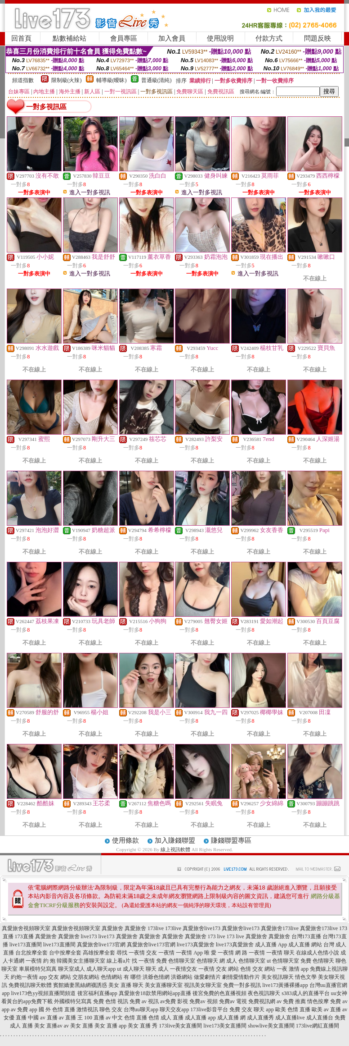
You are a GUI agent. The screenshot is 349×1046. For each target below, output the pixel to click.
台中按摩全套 (65, 953)
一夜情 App (189, 953)
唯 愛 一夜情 (219, 953)
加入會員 (171, 38)
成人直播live (290, 1017)
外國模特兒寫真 (73, 1001)
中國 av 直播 (42, 1017)
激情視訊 (87, 1009)
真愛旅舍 (112, 928)
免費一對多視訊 (242, 985)
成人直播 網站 (305, 944)
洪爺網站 (181, 977)
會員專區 (123, 38)
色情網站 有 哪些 (121, 977)
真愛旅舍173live (280, 928)
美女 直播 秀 (142, 1026)
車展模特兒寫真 (38, 969)
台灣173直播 (306, 936)
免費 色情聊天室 (175, 961)
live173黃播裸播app (285, 985)
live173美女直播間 (224, 1026)
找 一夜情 (143, 961)
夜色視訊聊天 (264, 993)
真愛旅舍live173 (201, 928)
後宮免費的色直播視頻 (219, 993)
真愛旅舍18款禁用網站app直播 (155, 993)
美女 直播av (48, 1026)
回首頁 (21, 38)
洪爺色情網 (156, 977)
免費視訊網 (261, 1001)
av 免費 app (24, 1009)
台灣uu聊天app (141, 1009)
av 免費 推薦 (291, 1001)
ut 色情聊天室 (283, 961)
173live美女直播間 (180, 1026)
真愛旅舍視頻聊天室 (26, 928)
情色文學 (306, 977)
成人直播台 (319, 1017)
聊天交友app (174, 1009)
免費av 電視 (233, 1001)
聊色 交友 (110, 1009)
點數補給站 (69, 38)
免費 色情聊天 (317, 961)
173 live (216, 936)
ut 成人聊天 (130, 969)
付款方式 (268, 38)
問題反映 (317, 38)
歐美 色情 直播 (292, 1009)
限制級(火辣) (66, 80)
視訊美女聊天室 (203, 985)
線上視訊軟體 (175, 849)
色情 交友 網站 (257, 969)
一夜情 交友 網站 (218, 969)
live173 (89, 936)
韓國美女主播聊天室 (81, 961)
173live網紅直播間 (317, 1026)
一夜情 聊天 (280, 953)
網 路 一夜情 (250, 953)
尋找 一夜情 (130, 953)
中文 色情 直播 (129, 1017)
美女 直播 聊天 (125, 985)
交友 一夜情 (160, 953)
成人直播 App (271, 944)
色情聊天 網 (211, 961)
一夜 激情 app (293, 969)
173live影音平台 (209, 1009)
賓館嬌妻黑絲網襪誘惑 (80, 985)
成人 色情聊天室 (245, 961)
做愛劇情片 (207, 977)
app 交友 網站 (55, 977)
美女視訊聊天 (277, 977)
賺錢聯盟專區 (231, 840)
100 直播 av (97, 1017)
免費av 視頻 (203, 1001)
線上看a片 (118, 961)
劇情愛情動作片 (241, 977)
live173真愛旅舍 (196, 944)
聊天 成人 (157, 969)
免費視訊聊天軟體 (30, 985)
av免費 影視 (174, 1001)
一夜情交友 (183, 969)
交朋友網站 (85, 977)
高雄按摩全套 (99, 953)
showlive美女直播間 (271, 1026)
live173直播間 (25, 944)
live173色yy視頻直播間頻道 (43, 993)
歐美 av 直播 (326, 1009)
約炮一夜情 (24, 977)
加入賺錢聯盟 (175, 840)
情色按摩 (318, 1001)
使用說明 (220, 38)
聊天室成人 (71, 969)
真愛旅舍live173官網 (101, 944)
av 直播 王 (71, 1017)
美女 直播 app (110, 1026)
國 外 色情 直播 (57, 1009)
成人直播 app (200, 1017)
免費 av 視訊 (144, 1001)
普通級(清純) (156, 80)
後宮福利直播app (97, 993)
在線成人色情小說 (317, 953)
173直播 (24, 936)
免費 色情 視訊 (110, 1001)
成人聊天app (101, 969)
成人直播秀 (260, 1017)
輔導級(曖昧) (111, 80)
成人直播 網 (231, 1017)
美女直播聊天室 (164, 985)
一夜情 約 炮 (40, 961)
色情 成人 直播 (165, 1017)
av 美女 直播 (78, 1026)
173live (156, 928)
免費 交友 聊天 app (251, 1009)
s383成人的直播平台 (306, 993)
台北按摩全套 (31, 953)
